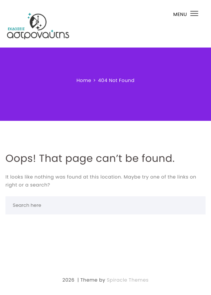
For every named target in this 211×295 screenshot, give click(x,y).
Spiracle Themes (127, 279)
